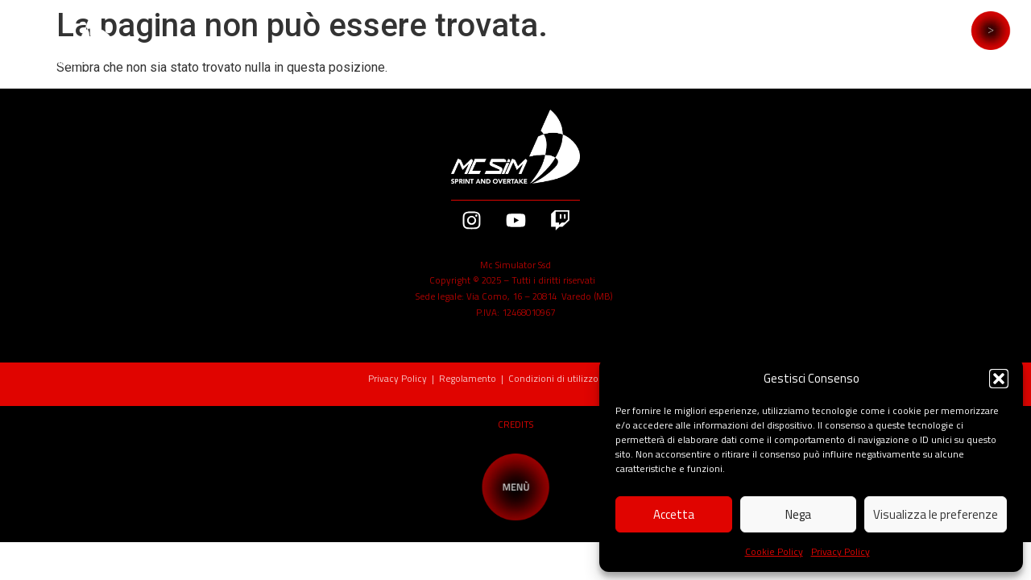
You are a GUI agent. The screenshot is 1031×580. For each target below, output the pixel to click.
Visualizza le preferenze (935, 514)
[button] (999, 379)
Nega (798, 514)
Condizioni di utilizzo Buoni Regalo (585, 378)
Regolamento (467, 378)
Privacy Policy (840, 551)
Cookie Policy (774, 551)
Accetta (673, 514)
